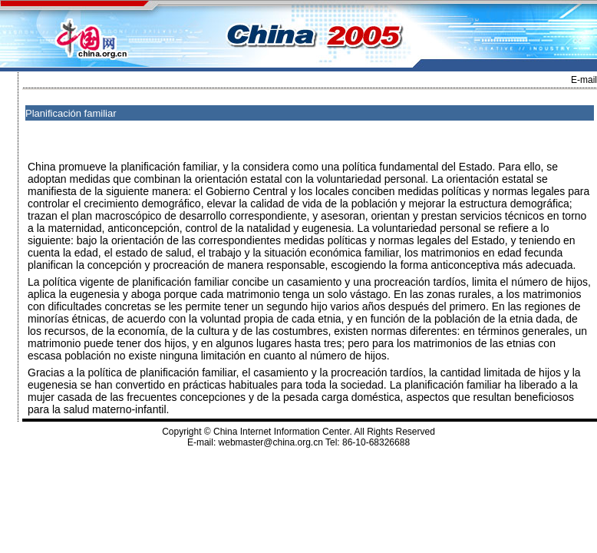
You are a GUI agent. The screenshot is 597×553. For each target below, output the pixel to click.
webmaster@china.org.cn (271, 442)
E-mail (584, 80)
